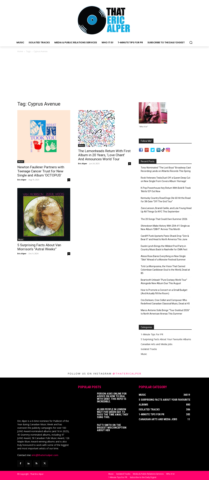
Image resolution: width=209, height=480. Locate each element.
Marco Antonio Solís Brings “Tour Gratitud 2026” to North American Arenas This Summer (165, 312)
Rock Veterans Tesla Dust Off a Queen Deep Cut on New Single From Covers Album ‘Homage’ (165, 179)
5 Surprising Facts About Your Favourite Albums (166, 339)
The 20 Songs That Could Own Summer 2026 (164, 219)
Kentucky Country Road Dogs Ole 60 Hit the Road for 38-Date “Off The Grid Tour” (166, 200)
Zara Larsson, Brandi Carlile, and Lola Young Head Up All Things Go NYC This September (166, 210)
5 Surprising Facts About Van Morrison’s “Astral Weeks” (39, 247)
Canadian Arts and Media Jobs (156, 344)
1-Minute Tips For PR (152, 334)
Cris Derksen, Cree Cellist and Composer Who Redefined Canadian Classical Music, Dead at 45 (165, 302)
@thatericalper (127, 373)
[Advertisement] (104, 78)
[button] (191, 42)
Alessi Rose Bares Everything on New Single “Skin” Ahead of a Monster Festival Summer (163, 258)
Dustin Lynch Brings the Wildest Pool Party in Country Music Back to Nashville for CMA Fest (164, 248)
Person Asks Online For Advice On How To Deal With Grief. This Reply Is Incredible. (112, 397)
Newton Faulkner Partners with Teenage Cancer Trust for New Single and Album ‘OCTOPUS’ (40, 171)
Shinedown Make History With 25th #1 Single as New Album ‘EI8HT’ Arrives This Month (165, 227)
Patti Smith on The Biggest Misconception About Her (111, 427)
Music (20, 161)
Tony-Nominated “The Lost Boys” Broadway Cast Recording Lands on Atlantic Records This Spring (166, 169)
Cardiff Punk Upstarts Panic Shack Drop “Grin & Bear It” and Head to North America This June (165, 238)
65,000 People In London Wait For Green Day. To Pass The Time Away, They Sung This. (112, 413)
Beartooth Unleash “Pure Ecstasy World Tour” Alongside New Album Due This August (164, 282)
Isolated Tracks (149, 349)
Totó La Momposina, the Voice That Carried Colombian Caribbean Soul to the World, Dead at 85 (165, 269)
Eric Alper (21, 179)
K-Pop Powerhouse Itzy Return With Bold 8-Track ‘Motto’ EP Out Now (166, 190)
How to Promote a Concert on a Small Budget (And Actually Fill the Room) (164, 292)
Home (20, 51)
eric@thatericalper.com (45, 454)
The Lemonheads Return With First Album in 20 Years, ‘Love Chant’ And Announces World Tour (104, 155)
